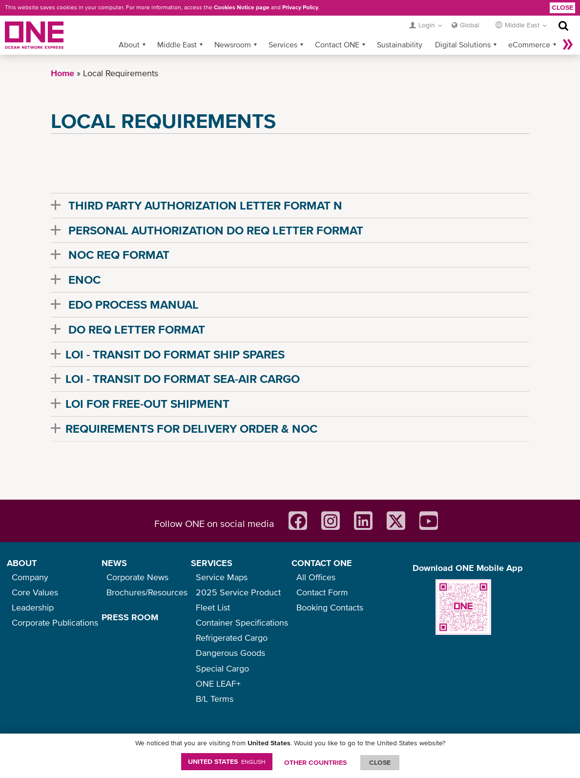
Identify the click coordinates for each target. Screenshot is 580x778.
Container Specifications (242, 622)
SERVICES (211, 563)
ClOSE (380, 762)
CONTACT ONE (321, 563)
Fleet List (213, 607)
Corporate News (137, 577)
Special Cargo (222, 668)
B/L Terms (214, 699)
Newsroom (232, 44)
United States (227, 761)
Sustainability (399, 44)
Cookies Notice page (241, 7)
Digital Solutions (463, 44)
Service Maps (222, 577)
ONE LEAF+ (218, 683)
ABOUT (22, 563)
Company (30, 577)
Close (562, 7)
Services (283, 44)
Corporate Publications (55, 622)
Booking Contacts (329, 607)
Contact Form (322, 592)
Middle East (177, 44)
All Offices (315, 577)
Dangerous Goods (230, 653)
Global (469, 25)
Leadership (33, 607)
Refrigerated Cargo (232, 637)
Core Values (35, 592)
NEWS (114, 563)
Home (62, 73)
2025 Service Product (238, 592)
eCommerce (529, 44)
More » (567, 44)
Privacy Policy (300, 7)
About (129, 44)
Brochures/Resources (146, 592)
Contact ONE (337, 44)
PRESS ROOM (130, 617)
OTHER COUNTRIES (315, 762)
